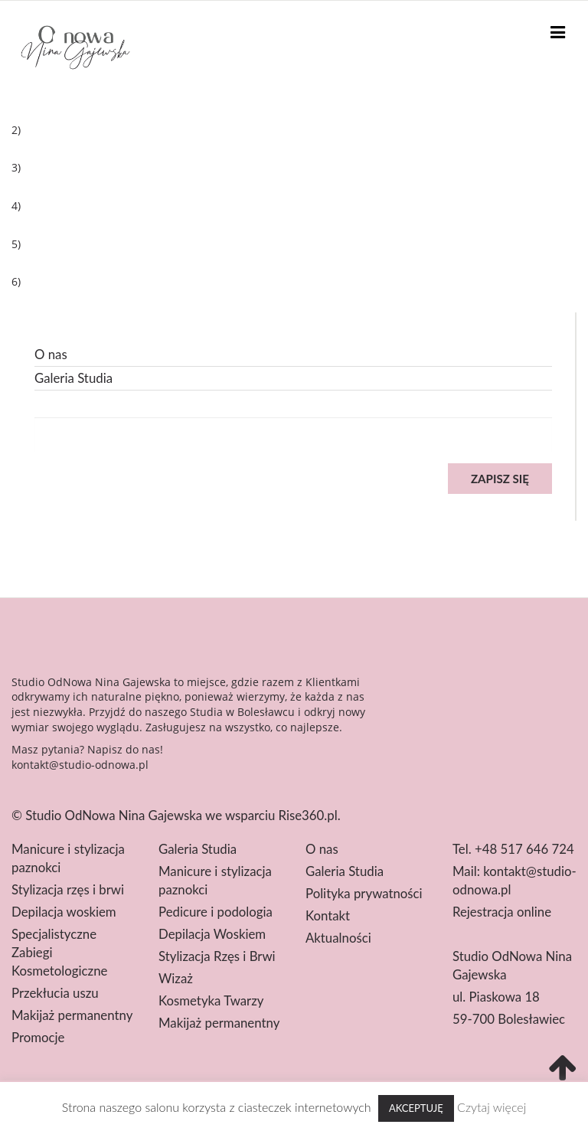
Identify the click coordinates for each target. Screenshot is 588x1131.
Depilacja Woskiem (212, 934)
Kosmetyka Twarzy (210, 1000)
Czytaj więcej (491, 1107)
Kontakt (327, 915)
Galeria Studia (73, 378)
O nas (50, 354)
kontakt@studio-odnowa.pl (80, 764)
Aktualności (338, 938)
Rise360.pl (308, 815)
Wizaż (175, 978)
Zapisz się (500, 478)
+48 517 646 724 (524, 849)
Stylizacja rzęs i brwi (67, 889)
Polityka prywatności (364, 893)
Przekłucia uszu (55, 993)
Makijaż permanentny (71, 1015)
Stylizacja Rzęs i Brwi (217, 956)
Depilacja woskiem (63, 912)
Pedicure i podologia (215, 912)
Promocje (37, 1037)
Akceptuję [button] (416, 1108)
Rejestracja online (501, 912)
